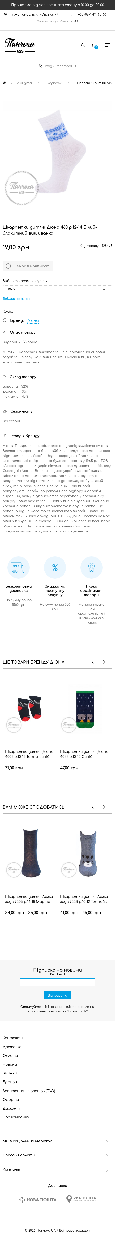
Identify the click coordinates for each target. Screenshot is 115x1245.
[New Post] (37, 1200)
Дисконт (11, 1108)
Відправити (57, 995)
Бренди (10, 1082)
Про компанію (16, 1117)
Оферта (11, 1100)
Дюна (33, 321)
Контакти (13, 1038)
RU (75, 21)
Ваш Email (57, 974)
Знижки (10, 1073)
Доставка (12, 1047)
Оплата (10, 1056)
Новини (10, 1064)
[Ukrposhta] (81, 1199)
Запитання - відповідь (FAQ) (29, 1091)
